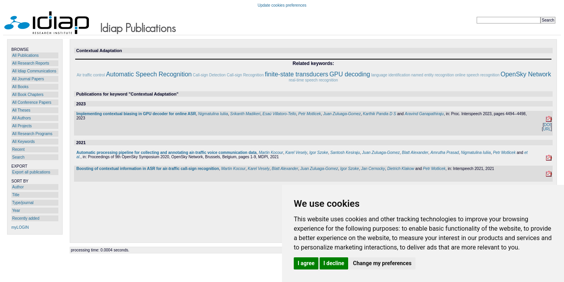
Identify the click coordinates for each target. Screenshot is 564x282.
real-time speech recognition (313, 80)
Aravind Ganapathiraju (424, 114)
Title (16, 195)
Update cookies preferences (282, 5)
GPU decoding (349, 74)
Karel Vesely (296, 152)
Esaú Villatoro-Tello (279, 114)
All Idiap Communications (34, 71)
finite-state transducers (296, 74)
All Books (20, 87)
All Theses (21, 110)
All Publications (25, 55)
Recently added (26, 218)
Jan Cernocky (373, 168)
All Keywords (23, 141)
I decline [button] (334, 263)
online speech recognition (477, 75)
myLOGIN (20, 227)
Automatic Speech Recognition (149, 74)
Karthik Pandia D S (379, 114)
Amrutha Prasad (444, 152)
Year (16, 210)
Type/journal (22, 203)
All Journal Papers (28, 79)
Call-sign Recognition (245, 75)
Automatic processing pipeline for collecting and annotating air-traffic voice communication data (166, 152)
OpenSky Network (526, 74)
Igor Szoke (318, 152)
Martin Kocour (271, 152)
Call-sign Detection (209, 75)
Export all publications (31, 172)
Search (18, 157)
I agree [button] (306, 263)
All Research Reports (30, 63)
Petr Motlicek (309, 114)
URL (547, 129)
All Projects (22, 126)
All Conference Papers (31, 102)
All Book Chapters (27, 94)
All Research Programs (32, 134)
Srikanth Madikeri (245, 114)
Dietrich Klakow (400, 168)
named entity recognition (432, 75)
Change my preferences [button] (382, 263)
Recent (18, 149)
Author (18, 187)
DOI (547, 125)
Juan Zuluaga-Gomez (342, 114)
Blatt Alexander (415, 152)
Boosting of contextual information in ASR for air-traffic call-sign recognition (147, 168)
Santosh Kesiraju (345, 152)
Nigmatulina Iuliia (213, 114)
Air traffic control (91, 75)
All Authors (21, 118)
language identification (390, 75)
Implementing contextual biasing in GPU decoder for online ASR (136, 114)
